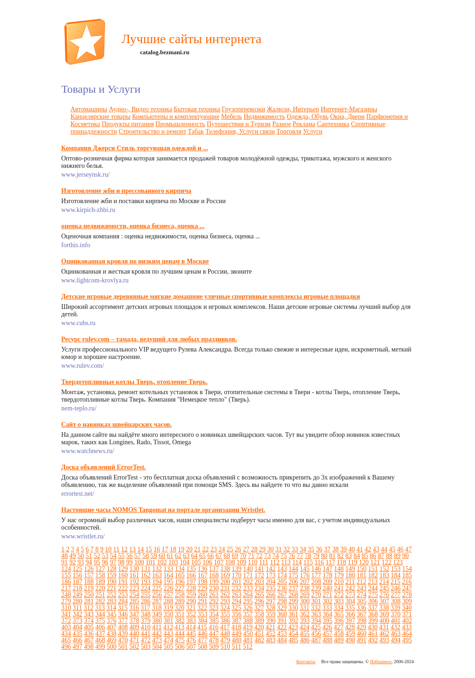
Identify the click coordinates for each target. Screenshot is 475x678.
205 (282, 581)
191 (123, 581)
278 (407, 594)
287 (157, 601)
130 (134, 568)
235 (271, 588)
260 (202, 594)
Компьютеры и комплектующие (176, 116)
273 (350, 594)
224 (146, 588)
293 (225, 601)
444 (180, 633)
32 (286, 549)
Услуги (312, 131)
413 (179, 627)
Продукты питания (128, 124)
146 (316, 568)
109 (241, 562)
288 (168, 601)
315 (123, 607)
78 (308, 555)
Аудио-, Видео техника (140, 109)
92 (73, 562)
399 (373, 620)
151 (373, 568)
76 (292, 555)
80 (324, 555)
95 (97, 562)
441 (146, 633)
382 (180, 620)
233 (248, 588)
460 (361, 633)
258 (180, 594)
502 (134, 646)
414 (191, 627)
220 (100, 588)
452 (271, 633)
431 (384, 627)
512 (247, 646)
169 (225, 575)
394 (316, 620)
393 (305, 620)
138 (225, 568)
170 (237, 575)
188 (89, 581)
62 (178, 555)
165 (180, 575)
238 (305, 588)
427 (338, 627)
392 (293, 620)
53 (105, 555)
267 (282, 594)
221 (111, 588)
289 (180, 601)
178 (328, 575)
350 (168, 614)
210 (339, 581)
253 (123, 594)
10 (108, 549)
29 (262, 549)
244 (373, 588)
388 (248, 620)
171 (248, 575)
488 (328, 640)
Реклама (304, 124)
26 (238, 549)
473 (157, 640)
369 (384, 614)
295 (248, 601)
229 (202, 588)
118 (341, 562)
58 (145, 555)
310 (66, 607)
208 (316, 581)
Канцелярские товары (100, 116)
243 (361, 588)
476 (191, 640)
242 (350, 588)
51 (89, 555)
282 (100, 601)
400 (384, 620)
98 (121, 562)
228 (191, 588)
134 (180, 568)
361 (293, 614)
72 (259, 555)
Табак (196, 131)
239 (316, 588)
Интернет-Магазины (349, 109)
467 (89, 640)
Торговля (289, 131)
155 (66, 575)
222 (123, 588)
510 (225, 646)
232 (237, 588)
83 (349, 555)
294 (237, 601)
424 (304, 627)
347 (134, 614)
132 (157, 568)
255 (146, 594)
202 (248, 581)
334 (338, 607)
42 (368, 549)
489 (339, 640)
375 (100, 620)
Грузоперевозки (243, 109)
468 (100, 640)
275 (373, 594)
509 (214, 646)
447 (214, 633)
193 (146, 581)
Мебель (231, 116)
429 (361, 627)
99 (129, 562)
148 (339, 568)
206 (293, 581)
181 (361, 575)
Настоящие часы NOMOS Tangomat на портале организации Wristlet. (163, 509)
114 (297, 562)
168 (214, 575)
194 (157, 581)
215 (395, 581)
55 (121, 555)
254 (134, 594)
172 (259, 575)
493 (384, 640)
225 (157, 588)
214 (384, 581)
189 (100, 581)
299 (293, 601)
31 (278, 549)
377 (123, 620)
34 (303, 549)
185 (407, 575)
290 (191, 601)
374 (89, 620)
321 (191, 607)
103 (173, 562)
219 (89, 588)
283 (111, 601)
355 (225, 614)
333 (327, 607)
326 (247, 607)
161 (134, 575)
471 (134, 640)
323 (213, 607)
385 (214, 620)
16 (157, 549)
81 (332, 555)
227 (180, 588)
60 (162, 555)
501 (123, 646)
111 (263, 562)
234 (259, 588)
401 (396, 620)
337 (373, 607)
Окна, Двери (347, 116)
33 (294, 549)
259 (191, 594)
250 (89, 594)
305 (361, 601)
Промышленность (180, 124)
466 (78, 640)
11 (116, 549)
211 (350, 581)
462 (384, 633)
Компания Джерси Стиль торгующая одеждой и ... (134, 148)
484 (282, 640)
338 (384, 607)
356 (237, 614)
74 (275, 555)
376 (111, 620)
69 (235, 555)
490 (350, 640)
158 (100, 575)
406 (100, 627)
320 (179, 607)
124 (66, 568)
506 (180, 646)
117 (330, 562)
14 (140, 549)
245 (384, 588)
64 (194, 555)
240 (328, 588)
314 (111, 607)
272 (339, 594)
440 (134, 633)
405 (89, 627)
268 (293, 594)
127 (100, 568)
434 (66, 633)
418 (236, 627)
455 (305, 633)
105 (196, 562)
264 (248, 594)
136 (202, 568)
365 (339, 614)
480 (237, 640)
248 (66, 594)
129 (123, 568)
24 (221, 549)
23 (213, 549)
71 (251, 555)
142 (271, 568)
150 (361, 568)
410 (146, 627)
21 (197, 549)
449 (237, 633)
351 (180, 614)
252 (111, 594)
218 (78, 588)
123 (398, 562)
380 (157, 620)
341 (66, 614)
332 (316, 607)
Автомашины (89, 109)
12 (124, 549)
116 (319, 562)
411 (156, 627)
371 (407, 614)
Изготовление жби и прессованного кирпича (126, 190)
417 (225, 627)
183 (384, 575)
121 (375, 562)
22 (205, 549)
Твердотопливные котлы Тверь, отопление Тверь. (134, 381)
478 (214, 640)
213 (373, 581)
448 (225, 633)
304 (350, 601)
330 (293, 607)
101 (150, 562)
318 (156, 607)
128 (111, 568)
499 (100, 646)
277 (396, 594)
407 (111, 627)
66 (210, 555)
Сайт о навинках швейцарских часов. (116, 424)
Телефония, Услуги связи (240, 131)
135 (191, 568)
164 (168, 575)
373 (78, 620)
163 (157, 575)
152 (384, 568)
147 (328, 568)
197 (191, 581)
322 (202, 607)
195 (168, 581)
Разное (281, 124)
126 (89, 568)
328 (270, 607)
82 (340, 555)
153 (396, 568)
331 (304, 607)
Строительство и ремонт (152, 131)
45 (392, 549)
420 (259, 627)
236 (282, 588)
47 (408, 549)
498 (89, 646)
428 (350, 627)
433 (406, 627)
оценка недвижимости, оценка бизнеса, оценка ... (133, 226)
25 (229, 549)
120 (364, 562)
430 (373, 627)
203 (259, 581)
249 (78, 594)
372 (66, 620)
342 (78, 614)
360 (282, 614)
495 (407, 640)
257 (168, 594)
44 (384, 549)
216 (406, 581)
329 (282, 607)
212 (361, 581)
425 (316, 627)
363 (316, 614)
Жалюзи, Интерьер (293, 109)
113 (285, 562)
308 (396, 601)
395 (328, 620)
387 (237, 620)
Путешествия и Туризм (239, 124)
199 (214, 581)
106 (207, 562)
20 (189, 549)
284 (123, 601)
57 (138, 555)
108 (230, 562)
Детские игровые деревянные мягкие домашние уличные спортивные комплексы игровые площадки (210, 296)
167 (202, 575)
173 (271, 575)
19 (181, 549)
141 (259, 568)
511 (236, 646)
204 (271, 581)
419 (247, 627)
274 (361, 594)
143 (282, 568)
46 (400, 549)
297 (271, 601)
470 (123, 640)
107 (219, 562)
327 (259, 607)
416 (213, 627)
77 (300, 555)
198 (202, 581)
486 (305, 640)
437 (100, 633)
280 (78, 601)
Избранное (381, 661)
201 (237, 581)
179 (339, 575)
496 (66, 646)
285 (134, 601)
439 (123, 633)
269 (305, 594)
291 (202, 601)
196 (180, 581)
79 (316, 555)
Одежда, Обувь (307, 116)
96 (105, 562)
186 (66, 581)
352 (191, 614)
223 (134, 588)
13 (132, 549)
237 (293, 588)
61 (170, 555)
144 (293, 568)
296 (259, 601)
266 (271, 594)
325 (236, 607)
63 (186, 555)
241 (339, 588)
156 (78, 575)
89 (397, 555)
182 (373, 575)
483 (271, 640)
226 (168, 588)
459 (350, 633)
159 (111, 575)
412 (168, 627)
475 (180, 640)
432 (395, 627)
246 (396, 588)
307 (384, 601)
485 (293, 640)
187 (78, 581)
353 (202, 614)
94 (89, 562)
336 (361, 607)
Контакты (305, 661)
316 (134, 607)
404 (78, 627)
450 (248, 633)
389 (259, 620)
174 (282, 575)
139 (237, 568)
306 (373, 601)
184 (396, 575)
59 (154, 555)
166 (191, 575)
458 (339, 633)
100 (139, 562)
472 (146, 640)
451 (259, 633)
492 (373, 640)
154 (407, 568)
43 (375, 549)
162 (146, 575)
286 (146, 601)
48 (64, 555)
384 (202, 620)
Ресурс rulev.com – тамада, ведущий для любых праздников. (149, 339)
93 (80, 562)
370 (396, 614)
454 (293, 633)
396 (339, 620)
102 (162, 562)
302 (328, 601)
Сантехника (333, 124)
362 (305, 614)
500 (111, 646)
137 (214, 568)
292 (214, 601)
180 (350, 575)
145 (305, 568)
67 (219, 555)
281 (89, 601)
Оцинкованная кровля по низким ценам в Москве (135, 261)
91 (64, 562)
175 (293, 575)
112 (274, 562)
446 (202, 633)
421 (270, 627)
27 (246, 549)
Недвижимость (264, 116)
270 (316, 594)
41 (359, 549)
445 (191, 633)
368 (373, 614)
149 (350, 568)
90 (405, 555)
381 (168, 620)
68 (227, 555)
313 (100, 607)
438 (111, 633)
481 (248, 640)
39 (343, 549)
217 (66, 588)
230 (214, 588)
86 (373, 555)
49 (73, 555)
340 (406, 607)
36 (319, 549)
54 (113, 555)
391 (282, 620)
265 (259, 594)
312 (88, 607)
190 (111, 581)
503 (146, 646)
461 (373, 633)
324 (225, 607)
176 (305, 575)
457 (328, 633)
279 (66, 601)
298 (282, 601)
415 (202, 627)
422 (282, 627)
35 (311, 549)
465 (66, 640)
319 (168, 607)
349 (157, 614)
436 (89, 633)
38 (335, 549)
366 (350, 614)
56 (129, 555)
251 (100, 594)
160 (123, 575)
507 (191, 646)
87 (381, 555)
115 (308, 562)
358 (259, 614)
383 (191, 620)
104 (185, 562)
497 (78, 646)
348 (146, 614)
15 (148, 549)
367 (361, 614)
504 (157, 646)
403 (66, 627)
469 (111, 640)
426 (327, 627)
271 (328, 594)
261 (214, 594)
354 (214, 614)
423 (293, 627)
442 (157, 633)
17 (164, 549)
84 (356, 555)
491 (361, 640)
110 (252, 562)
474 (168, 640)
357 (248, 614)
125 (78, 568)
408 (123, 627)
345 (111, 614)
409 (134, 627)
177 (316, 575)
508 (202, 646)
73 (267, 555)
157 (89, 575)
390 (271, 620)
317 (145, 607)
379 (146, 620)
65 (202, 555)
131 (146, 568)
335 (350, 607)
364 (328, 614)
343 (89, 614)
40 (351, 549)
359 (271, 614)
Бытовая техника (197, 109)
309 (407, 601)
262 (225, 594)
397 (350, 620)
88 (389, 555)
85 (365, 555)
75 (284, 555)
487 (316, 640)
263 (237, 594)
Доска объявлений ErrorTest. (103, 467)
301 (316, 601)
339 (395, 607)
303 (339, 601)
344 (100, 614)
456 (316, 633)
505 (168, 646)
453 (282, 633)
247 (407, 588)
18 (173, 549)
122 (387, 562)
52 (97, 555)
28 (254, 549)
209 (328, 581)
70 (243, 555)
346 (123, 614)
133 (168, 568)
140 (248, 568)
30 (270, 549)
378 (134, 620)
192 (134, 581)
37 (327, 549)
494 (396, 640)
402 (407, 620)
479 (225, 640)
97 (113, 562)
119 (352, 562)
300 (305, 601)
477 (202, 640)
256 (157, 594)
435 (78, 633)
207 (305, 581)
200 (225, 581)
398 (361, 620)
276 (384, 594)
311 (77, 607)
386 (225, 620)
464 (407, 633)
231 (225, 588)
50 (80, 555)
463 (396, 633)
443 (168, 633)
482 (259, 640)
